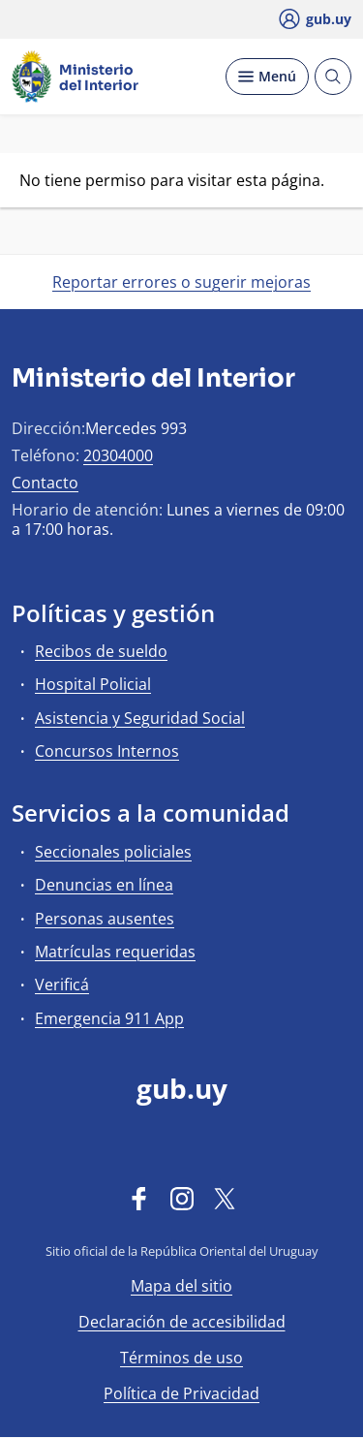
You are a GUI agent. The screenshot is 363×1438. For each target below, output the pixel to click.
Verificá (62, 984)
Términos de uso (181, 1357)
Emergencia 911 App (109, 1018)
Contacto (45, 482)
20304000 (118, 455)
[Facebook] (139, 1197)
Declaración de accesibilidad (182, 1321)
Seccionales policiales (113, 851)
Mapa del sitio (181, 1286)
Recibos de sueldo (101, 651)
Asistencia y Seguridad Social (140, 718)
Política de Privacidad (181, 1393)
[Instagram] (182, 1197)
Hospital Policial (93, 684)
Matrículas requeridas (115, 951)
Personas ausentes (104, 918)
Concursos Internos (107, 751)
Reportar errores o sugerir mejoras (181, 282)
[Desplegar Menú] (267, 76)
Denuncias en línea (104, 884)
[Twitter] (224, 1197)
